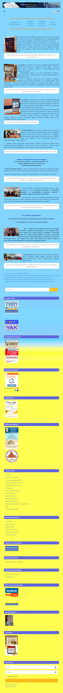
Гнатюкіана (8, 521)
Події (6, 506)
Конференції (9, 488)
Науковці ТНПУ (9, 527)
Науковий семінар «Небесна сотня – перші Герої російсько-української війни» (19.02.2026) (32, 275)
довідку (30, 25)
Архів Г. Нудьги (9, 524)
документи (41, 25)
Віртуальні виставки (11, 498)
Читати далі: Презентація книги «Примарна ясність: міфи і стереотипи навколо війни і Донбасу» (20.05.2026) (31, 90)
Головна (7, 475)
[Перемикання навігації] (4, 11)
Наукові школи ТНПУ (11, 529)
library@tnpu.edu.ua (15, 24)
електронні (41, 23)
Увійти (31, 680)
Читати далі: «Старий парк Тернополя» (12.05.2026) (21, 122)
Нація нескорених (10, 535)
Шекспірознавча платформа (14, 562)
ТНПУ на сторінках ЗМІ (12, 532)
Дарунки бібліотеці (11, 496)
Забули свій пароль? (11, 684)
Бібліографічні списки (12, 501)
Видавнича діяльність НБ (13, 485)
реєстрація (52, 24)
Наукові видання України (13, 491)
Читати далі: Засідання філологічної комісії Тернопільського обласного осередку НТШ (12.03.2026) (31, 266)
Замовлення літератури (12, 574)
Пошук (53, 289)
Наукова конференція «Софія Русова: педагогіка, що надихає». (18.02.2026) (28, 277)
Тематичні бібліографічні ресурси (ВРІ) (17, 504)
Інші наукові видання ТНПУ (13, 480)
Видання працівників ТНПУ (13, 483)
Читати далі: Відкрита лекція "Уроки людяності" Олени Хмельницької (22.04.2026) (30, 151)
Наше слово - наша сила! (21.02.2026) (16, 273)
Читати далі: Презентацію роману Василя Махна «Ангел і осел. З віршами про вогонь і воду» (31, 56)
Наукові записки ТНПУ (12, 477)
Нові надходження (11, 493)
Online (53, 22)
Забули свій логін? (10, 686)
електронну (30, 23)
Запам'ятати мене (12, 676)
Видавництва (9, 577)
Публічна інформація (11, 509)
